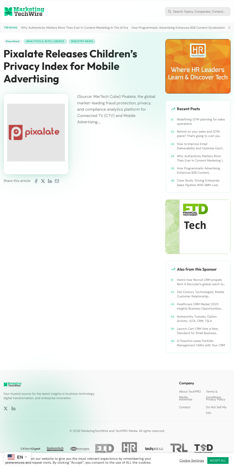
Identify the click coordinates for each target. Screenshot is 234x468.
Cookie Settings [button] (192, 461)
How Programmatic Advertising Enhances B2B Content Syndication (178, 28)
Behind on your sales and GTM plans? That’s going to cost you (198, 134)
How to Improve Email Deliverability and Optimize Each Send (199, 146)
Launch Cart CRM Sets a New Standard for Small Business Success (197, 331)
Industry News (82, 41)
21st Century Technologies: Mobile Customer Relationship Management (200, 294)
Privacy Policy (215, 399)
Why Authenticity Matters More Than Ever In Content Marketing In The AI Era (74, 28)
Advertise (185, 399)
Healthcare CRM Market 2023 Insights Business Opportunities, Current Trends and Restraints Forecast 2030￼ (199, 306)
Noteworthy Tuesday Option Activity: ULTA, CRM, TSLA (197, 319)
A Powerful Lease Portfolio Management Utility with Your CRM (201, 343)
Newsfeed (13, 41)
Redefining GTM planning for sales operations (201, 121)
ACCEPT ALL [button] (218, 460)
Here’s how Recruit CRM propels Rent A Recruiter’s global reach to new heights (200, 282)
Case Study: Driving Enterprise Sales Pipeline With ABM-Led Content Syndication (198, 182)
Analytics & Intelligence (45, 41)
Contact (184, 407)
